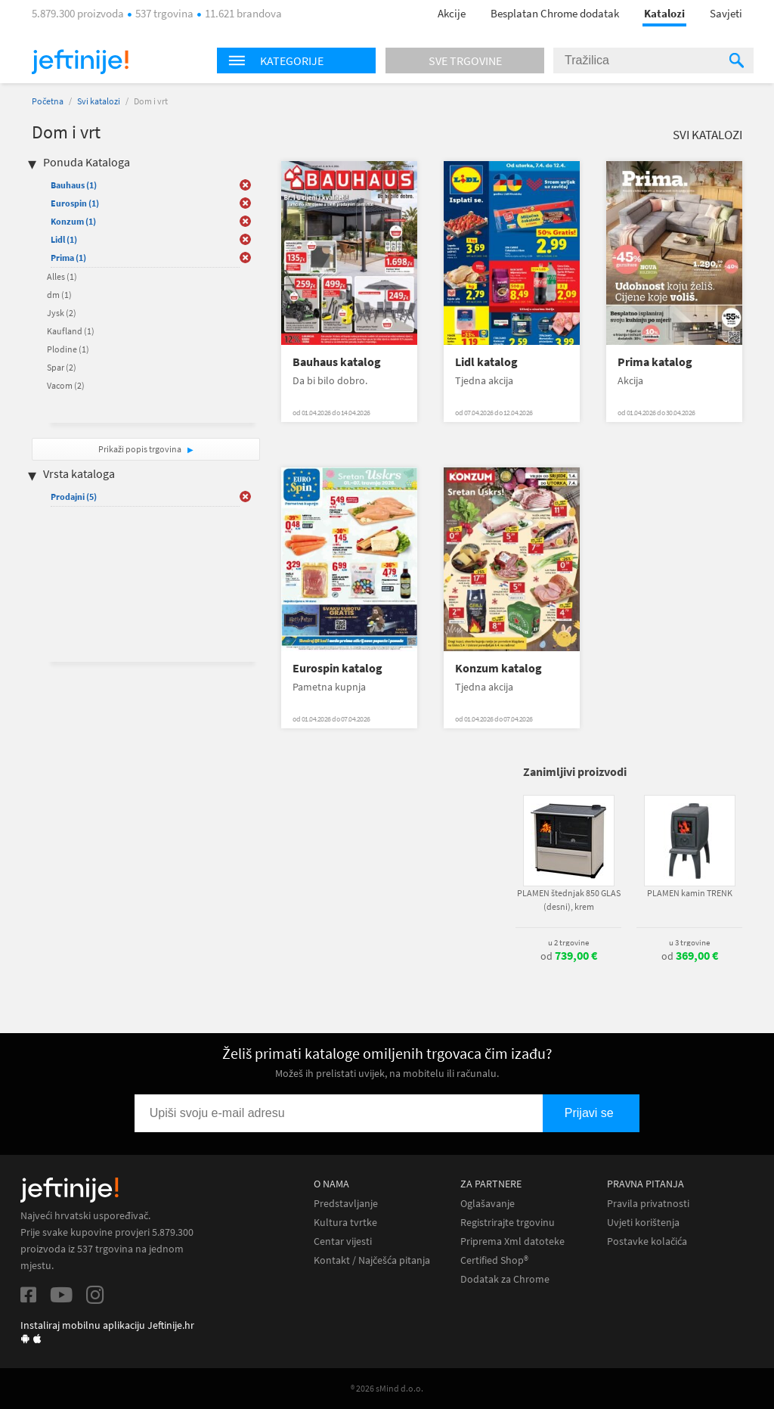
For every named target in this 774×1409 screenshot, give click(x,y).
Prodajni (74, 496)
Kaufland (70, 331)
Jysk (61, 312)
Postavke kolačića (647, 1241)
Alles (62, 276)
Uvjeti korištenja (643, 1222)
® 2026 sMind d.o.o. (387, 1388)
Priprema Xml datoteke (512, 1241)
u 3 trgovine (689, 942)
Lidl (64, 239)
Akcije (452, 13)
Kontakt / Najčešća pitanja (372, 1260)
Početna (47, 101)
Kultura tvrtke (345, 1222)
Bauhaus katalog (337, 362)
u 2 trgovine (568, 942)
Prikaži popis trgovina (140, 449)
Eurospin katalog (337, 668)
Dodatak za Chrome (505, 1279)
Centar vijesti (343, 1241)
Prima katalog (655, 362)
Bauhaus (74, 185)
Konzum (73, 221)
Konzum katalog (498, 668)
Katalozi (664, 13)
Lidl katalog (486, 362)
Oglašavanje (487, 1203)
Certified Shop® (494, 1260)
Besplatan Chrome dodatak (555, 13)
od (568, 956)
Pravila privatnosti (648, 1203)
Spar (61, 367)
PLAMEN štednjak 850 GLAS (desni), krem (569, 899)
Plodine (68, 349)
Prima (68, 257)
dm (59, 294)
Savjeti (726, 13)
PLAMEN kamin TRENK (689, 892)
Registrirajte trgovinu (507, 1222)
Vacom (66, 385)
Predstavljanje (346, 1203)
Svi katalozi (98, 101)
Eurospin (75, 203)
